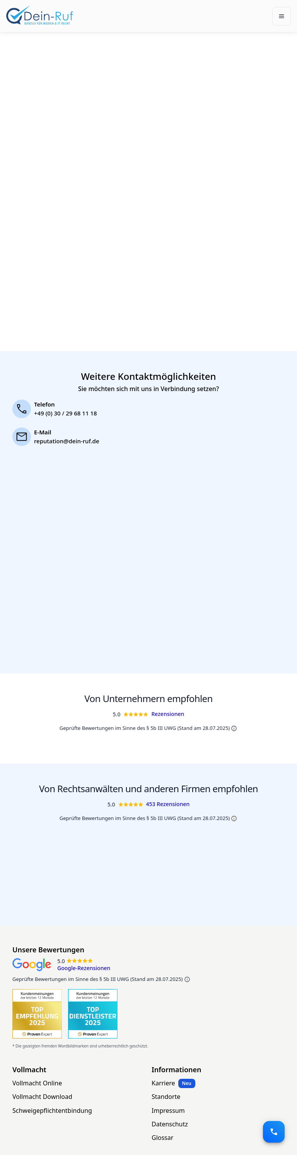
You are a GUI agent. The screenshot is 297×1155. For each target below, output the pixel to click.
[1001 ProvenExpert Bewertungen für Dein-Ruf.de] (37, 1014)
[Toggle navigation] (281, 16)
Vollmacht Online (37, 1083)
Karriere (163, 1083)
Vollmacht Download (42, 1096)
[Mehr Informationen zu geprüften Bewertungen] (187, 979)
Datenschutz (170, 1124)
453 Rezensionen (168, 804)
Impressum (168, 1110)
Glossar (162, 1137)
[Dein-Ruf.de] (39, 15)
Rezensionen (167, 714)
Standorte (166, 1096)
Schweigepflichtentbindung (52, 1110)
